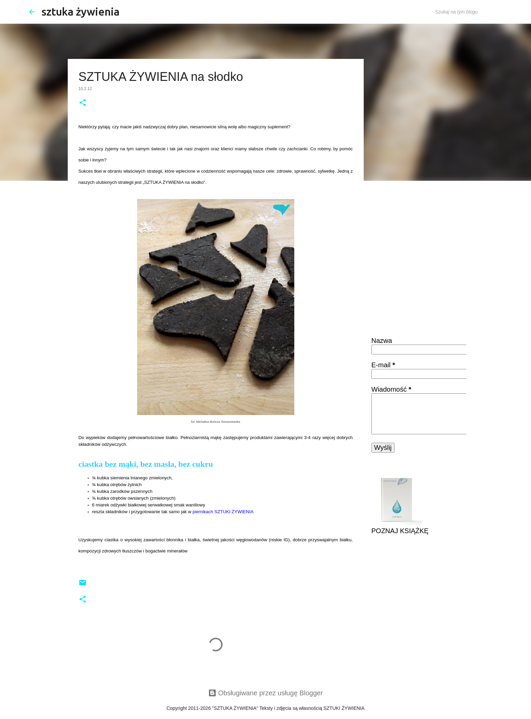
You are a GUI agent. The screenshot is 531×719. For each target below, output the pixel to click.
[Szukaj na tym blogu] (468, 12)
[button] (83, 103)
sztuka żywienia (80, 11)
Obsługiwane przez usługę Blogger (265, 693)
